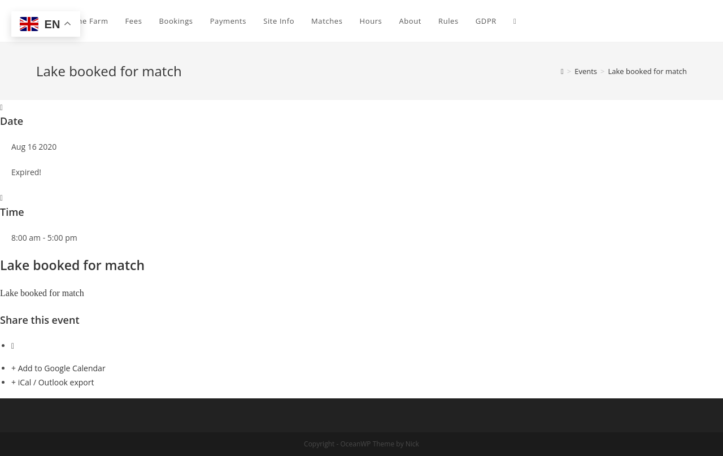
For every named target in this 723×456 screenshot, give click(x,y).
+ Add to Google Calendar (58, 368)
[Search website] (515, 21)
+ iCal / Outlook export (52, 382)
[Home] (562, 71)
